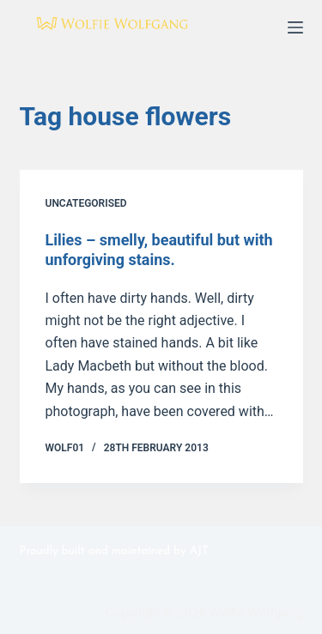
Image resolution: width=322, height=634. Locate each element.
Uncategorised (86, 203)
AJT (199, 551)
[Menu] (295, 27)
